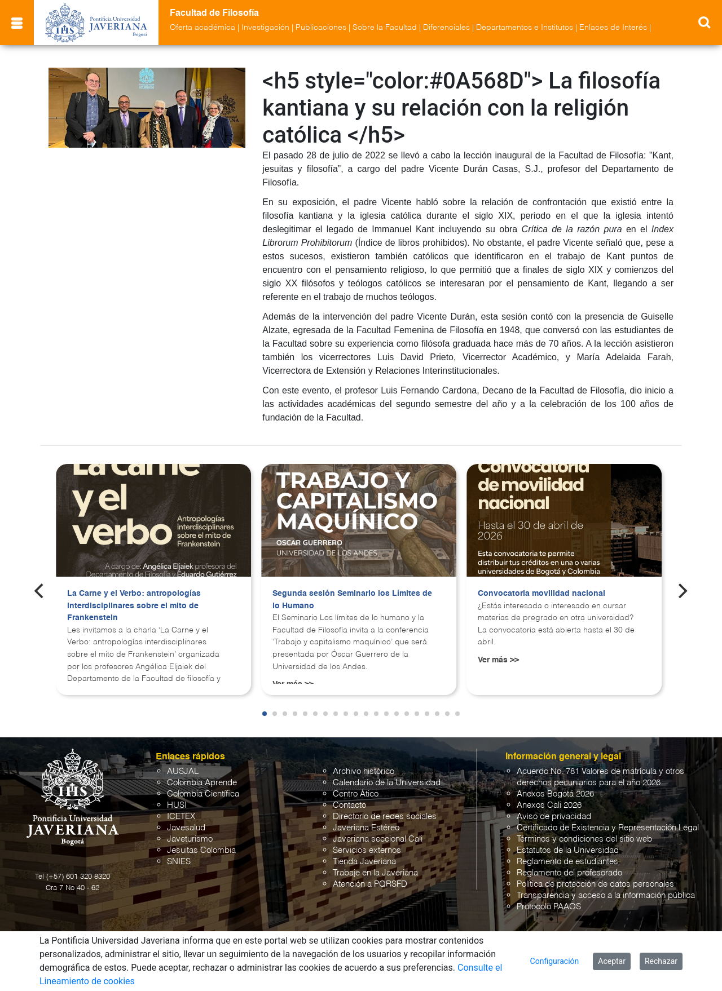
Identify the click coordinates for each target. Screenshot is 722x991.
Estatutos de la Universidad (568, 850)
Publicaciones (321, 28)
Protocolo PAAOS (549, 906)
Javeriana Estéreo (366, 828)
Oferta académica (202, 28)
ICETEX (181, 816)
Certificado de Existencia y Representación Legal (608, 828)
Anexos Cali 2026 (549, 805)
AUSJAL (183, 771)
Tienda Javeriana (364, 861)
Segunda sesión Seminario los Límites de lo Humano (352, 600)
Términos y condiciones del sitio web (584, 839)
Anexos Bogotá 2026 (555, 794)
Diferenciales (446, 28)
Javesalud (186, 828)
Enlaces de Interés (613, 28)
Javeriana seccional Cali (377, 839)
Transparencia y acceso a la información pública (606, 895)
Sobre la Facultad (385, 28)
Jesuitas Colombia (201, 850)
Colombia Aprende (202, 782)
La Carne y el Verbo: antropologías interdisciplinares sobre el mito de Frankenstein (134, 606)
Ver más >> (498, 660)
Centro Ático (355, 794)
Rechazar (661, 961)
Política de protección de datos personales (595, 884)
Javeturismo (190, 839)
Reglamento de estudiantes (567, 861)
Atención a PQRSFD (370, 884)
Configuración (554, 961)
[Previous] (40, 590)
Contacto (349, 805)
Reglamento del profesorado (569, 873)
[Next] (682, 590)
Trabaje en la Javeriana (375, 873)
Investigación (265, 28)
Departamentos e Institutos (524, 28)
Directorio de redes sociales (385, 816)
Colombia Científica (203, 794)
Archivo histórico (363, 771)
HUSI (177, 805)
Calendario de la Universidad (387, 782)
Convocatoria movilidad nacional (541, 594)
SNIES (179, 861)
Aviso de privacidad (554, 816)
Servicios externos (367, 850)
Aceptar (612, 961)
